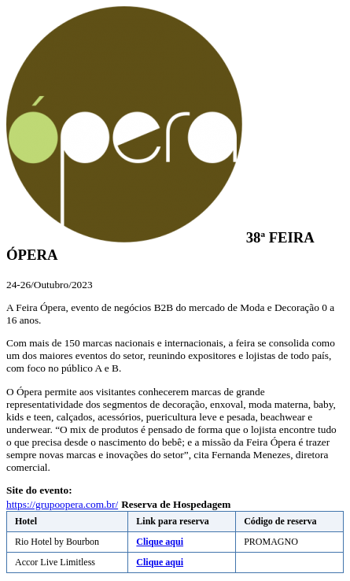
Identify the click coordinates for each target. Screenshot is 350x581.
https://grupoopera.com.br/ (62, 504)
